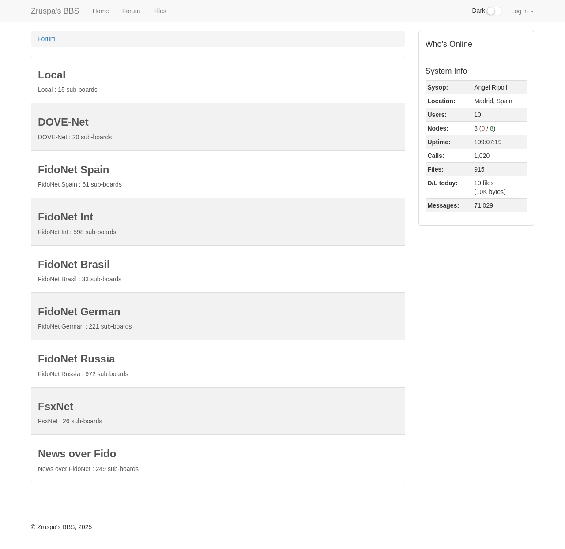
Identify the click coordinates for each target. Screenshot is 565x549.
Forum (131, 11)
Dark (487, 11)
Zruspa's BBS (55, 11)
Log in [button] (522, 11)
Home (100, 11)
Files (159, 11)
